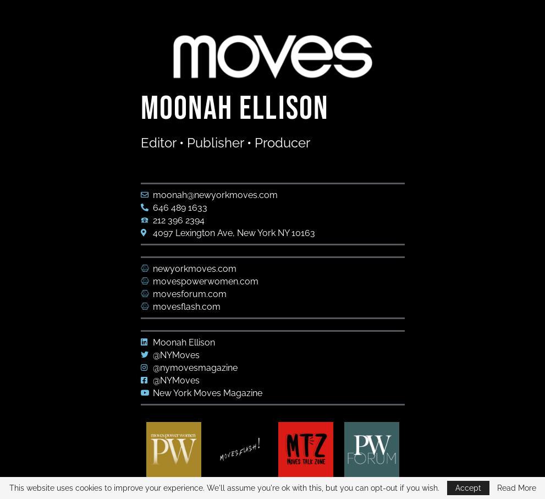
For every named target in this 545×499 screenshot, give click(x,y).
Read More (516, 488)
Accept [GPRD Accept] (468, 488)
